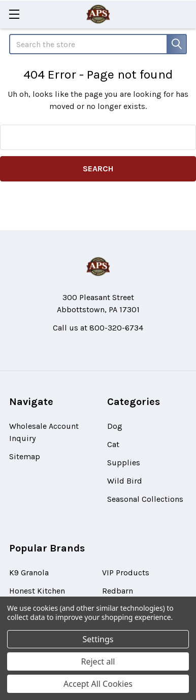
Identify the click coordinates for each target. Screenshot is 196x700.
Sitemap (24, 456)
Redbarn (117, 591)
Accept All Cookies (98, 683)
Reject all (98, 661)
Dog (114, 426)
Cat (113, 444)
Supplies (123, 462)
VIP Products (125, 572)
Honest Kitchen (37, 591)
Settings (98, 639)
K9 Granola (29, 572)
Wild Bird (124, 481)
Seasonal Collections (145, 499)
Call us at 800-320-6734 (98, 328)
